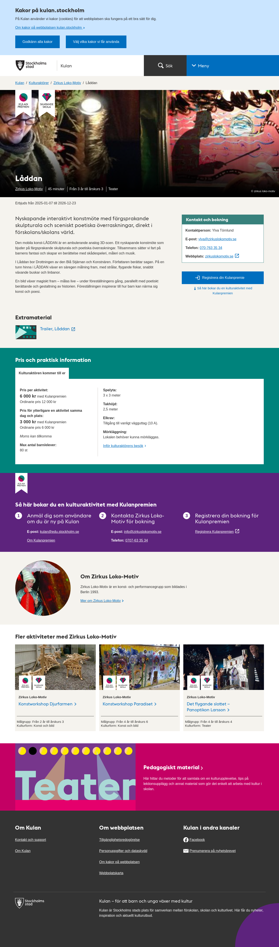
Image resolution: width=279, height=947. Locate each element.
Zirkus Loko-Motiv (29, 189)
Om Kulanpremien (41, 540)
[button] (233, 65)
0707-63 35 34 (136, 540)
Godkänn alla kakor (37, 42)
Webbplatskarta (111, 873)
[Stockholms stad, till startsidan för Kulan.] (77, 65)
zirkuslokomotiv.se (219, 256)
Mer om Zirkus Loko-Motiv (100, 601)
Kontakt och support (30, 840)
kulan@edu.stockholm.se (59, 532)
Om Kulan (23, 851)
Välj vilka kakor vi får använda (96, 42)
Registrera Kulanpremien (214, 532)
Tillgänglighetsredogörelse (119, 840)
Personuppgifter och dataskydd (123, 851)
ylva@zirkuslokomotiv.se (217, 239)
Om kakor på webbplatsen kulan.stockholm (49, 27)
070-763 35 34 (211, 248)
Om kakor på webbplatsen (119, 862)
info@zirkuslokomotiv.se (143, 532)
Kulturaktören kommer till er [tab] (42, 373)
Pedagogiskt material (173, 767)
